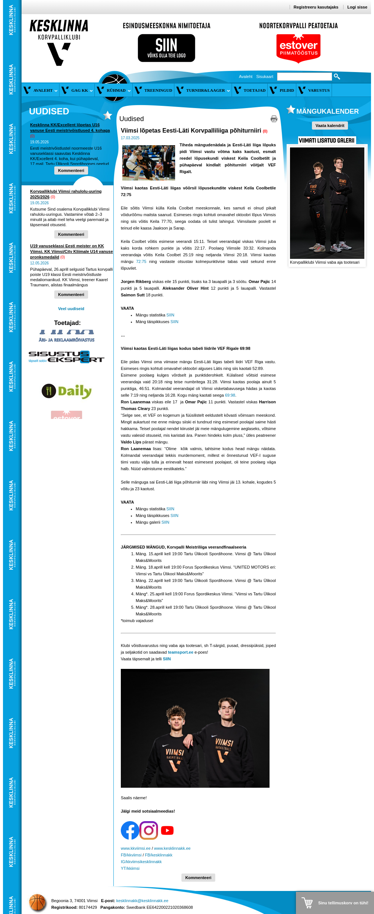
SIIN (170, 315)
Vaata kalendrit (330, 125)
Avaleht (246, 76)
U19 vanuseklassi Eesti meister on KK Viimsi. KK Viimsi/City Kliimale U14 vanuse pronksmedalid (71, 251)
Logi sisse (357, 7)
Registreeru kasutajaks (316, 7)
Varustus (319, 90)
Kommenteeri (71, 170)
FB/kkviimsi (131, 855)
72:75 (141, 261)
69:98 (230, 395)
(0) (32, 136)
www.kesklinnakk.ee (172, 848)
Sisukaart (264, 76)
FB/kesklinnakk (159, 855)
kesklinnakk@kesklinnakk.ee (142, 900)
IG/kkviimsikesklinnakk (141, 861)
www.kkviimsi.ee (136, 848)
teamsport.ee (180, 652)
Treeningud (159, 90)
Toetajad (255, 90)
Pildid (287, 90)
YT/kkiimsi (130, 868)
